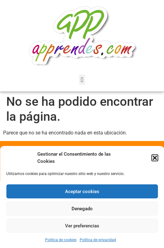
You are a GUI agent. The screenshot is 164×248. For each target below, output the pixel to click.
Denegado (82, 209)
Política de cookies (61, 240)
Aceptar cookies (82, 191)
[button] (155, 158)
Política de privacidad (98, 240)
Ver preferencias (82, 226)
